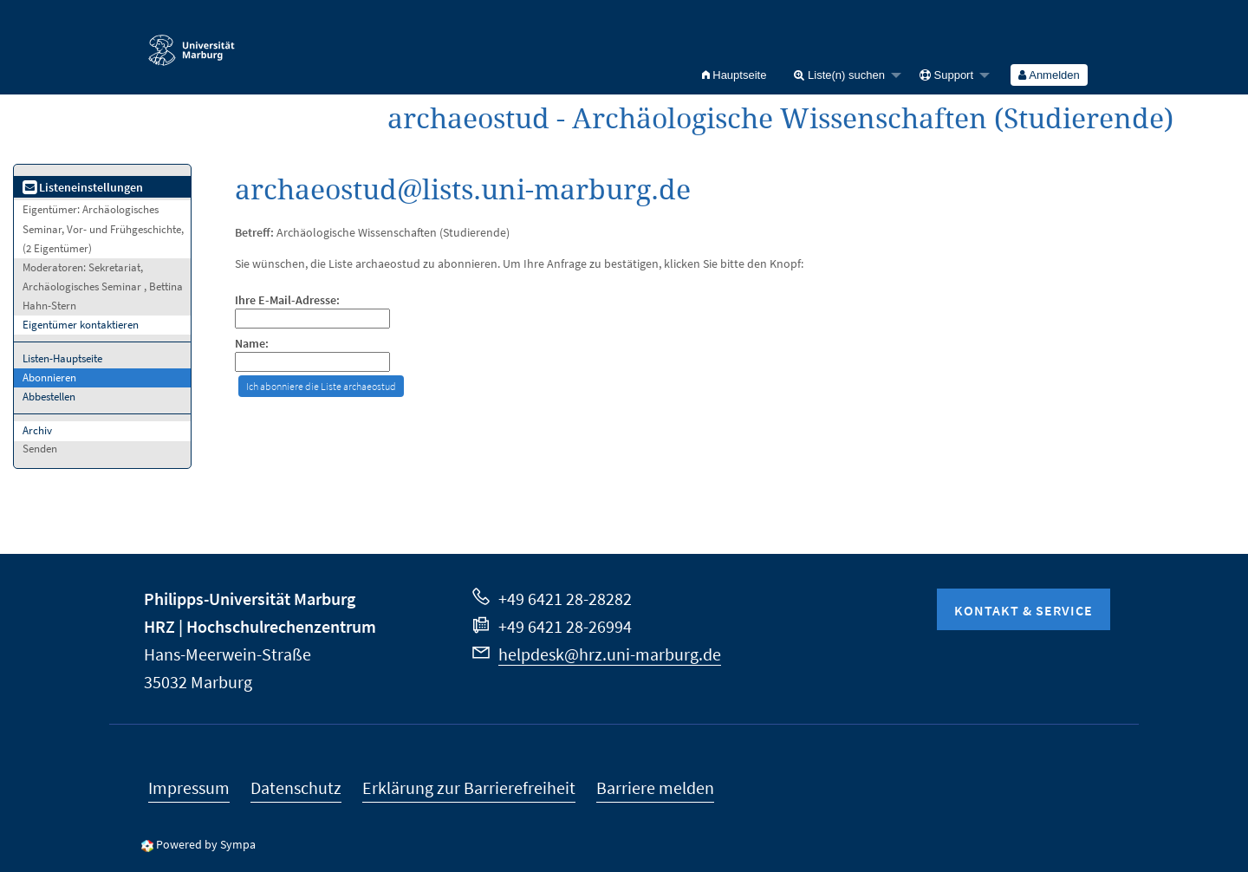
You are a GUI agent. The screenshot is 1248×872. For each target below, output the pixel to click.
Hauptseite (734, 74)
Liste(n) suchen (839, 74)
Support (946, 74)
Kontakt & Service (1023, 610)
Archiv (37, 430)
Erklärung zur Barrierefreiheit (468, 787)
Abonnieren (49, 377)
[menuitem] (734, 74)
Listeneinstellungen (83, 187)
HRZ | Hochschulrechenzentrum (260, 626)
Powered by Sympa (206, 844)
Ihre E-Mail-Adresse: (287, 300)
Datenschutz (295, 787)
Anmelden (1048, 74)
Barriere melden (655, 787)
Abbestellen (49, 396)
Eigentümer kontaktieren (81, 324)
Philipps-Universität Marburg (249, 598)
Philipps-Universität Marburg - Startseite (191, 42)
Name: (252, 343)
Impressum (189, 787)
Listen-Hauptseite (62, 358)
